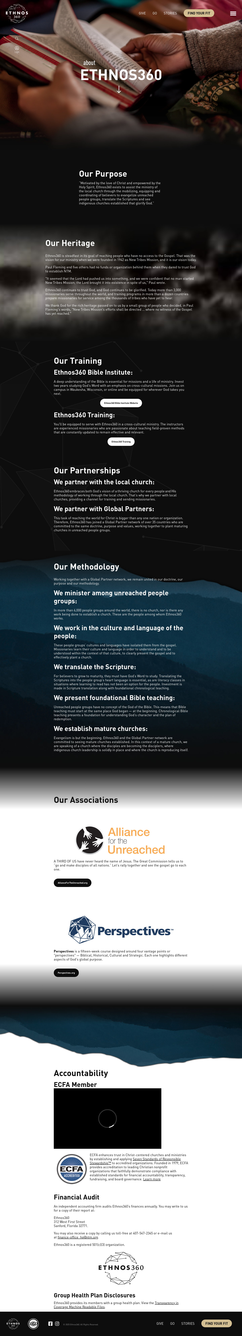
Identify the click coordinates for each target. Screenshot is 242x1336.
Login (17, 51)
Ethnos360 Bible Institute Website (121, 403)
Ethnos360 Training (121, 441)
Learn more (152, 1179)
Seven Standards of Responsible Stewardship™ (135, 1161)
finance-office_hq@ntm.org (78, 1237)
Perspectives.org (66, 972)
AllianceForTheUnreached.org (72, 882)
